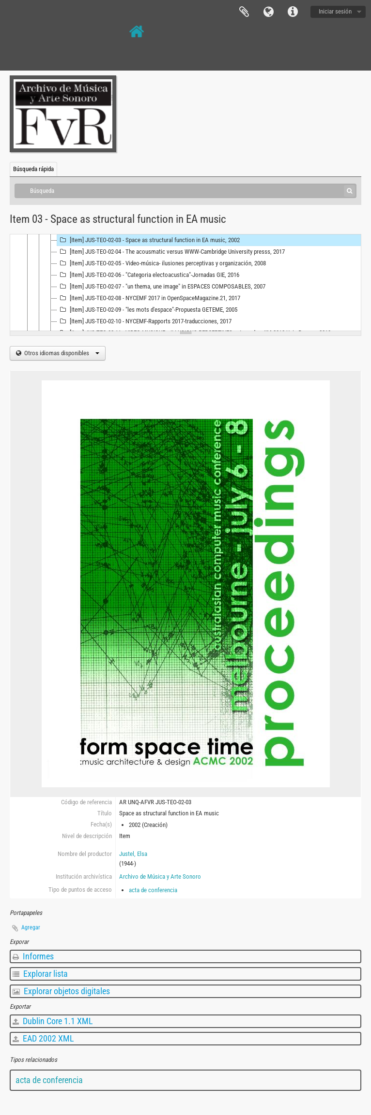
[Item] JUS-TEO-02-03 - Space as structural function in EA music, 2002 (148, 240)
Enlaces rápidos (292, 12)
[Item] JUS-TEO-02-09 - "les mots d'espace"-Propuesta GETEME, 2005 (147, 310)
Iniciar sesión (335, 11)
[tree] (185, 282)
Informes (33, 956)
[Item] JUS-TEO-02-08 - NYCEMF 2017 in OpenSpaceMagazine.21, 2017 (148, 298)
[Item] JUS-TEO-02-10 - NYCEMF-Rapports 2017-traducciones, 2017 (144, 321)
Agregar (30, 927)
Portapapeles (244, 12)
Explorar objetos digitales (61, 991)
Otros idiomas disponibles (61, 353)
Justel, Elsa (133, 853)
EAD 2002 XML (43, 1038)
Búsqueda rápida (33, 169)
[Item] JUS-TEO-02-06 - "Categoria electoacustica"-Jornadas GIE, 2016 (148, 275)
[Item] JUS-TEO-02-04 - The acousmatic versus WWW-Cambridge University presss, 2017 (171, 252)
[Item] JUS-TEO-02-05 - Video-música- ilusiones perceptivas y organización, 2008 (161, 263)
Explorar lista (40, 974)
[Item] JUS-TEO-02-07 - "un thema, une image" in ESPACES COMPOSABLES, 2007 (161, 286)
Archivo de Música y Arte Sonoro (160, 876)
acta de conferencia (153, 890)
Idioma (268, 12)
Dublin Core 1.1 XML (53, 1021)
